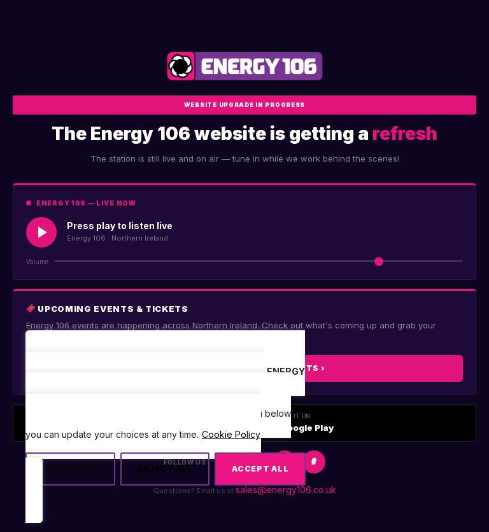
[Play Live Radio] (41, 232)
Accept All (260, 468)
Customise (70, 468)
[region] (165, 432)
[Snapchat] (313, 462)
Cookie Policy (231, 434)
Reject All (165, 468)
